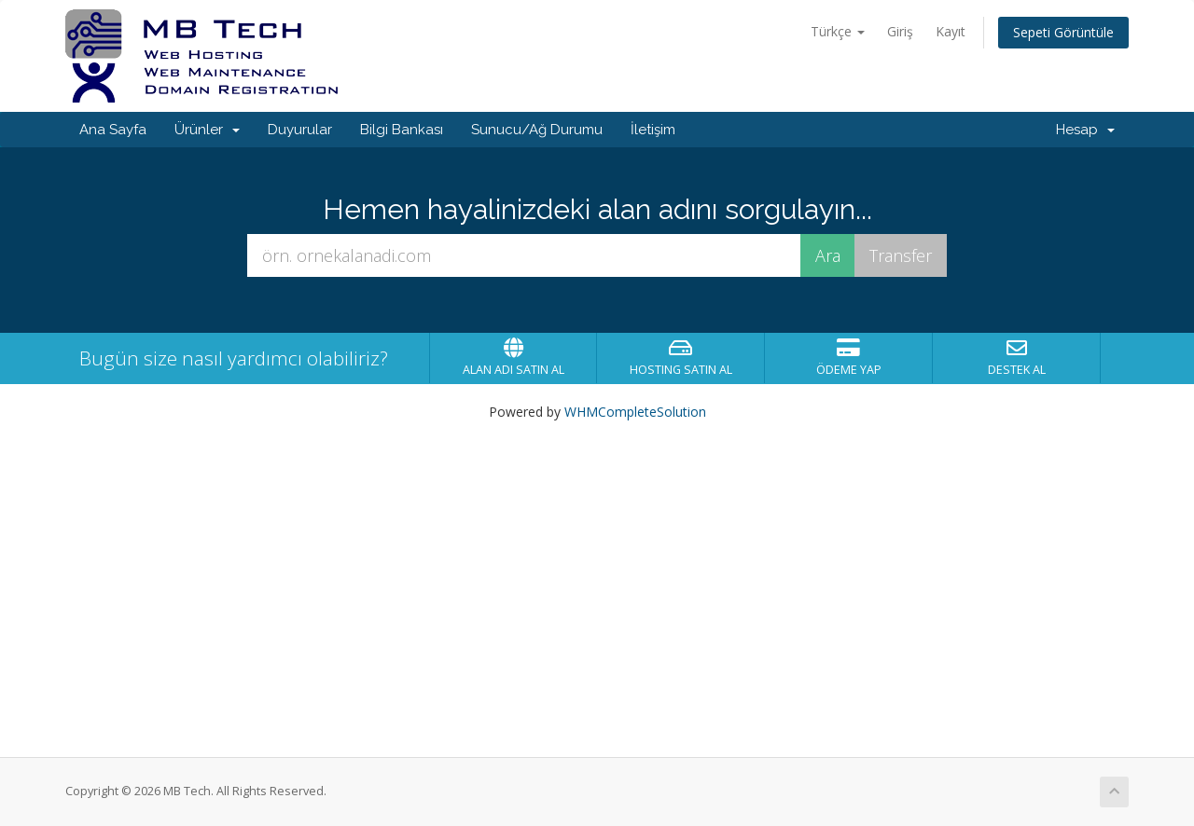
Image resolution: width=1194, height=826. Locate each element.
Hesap (1085, 129)
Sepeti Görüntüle (1063, 32)
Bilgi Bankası (401, 129)
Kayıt (950, 31)
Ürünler (207, 129)
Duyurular (300, 129)
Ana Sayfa (112, 129)
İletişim (653, 129)
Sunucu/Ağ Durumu (537, 129)
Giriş (900, 31)
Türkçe (838, 31)
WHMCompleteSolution (635, 411)
